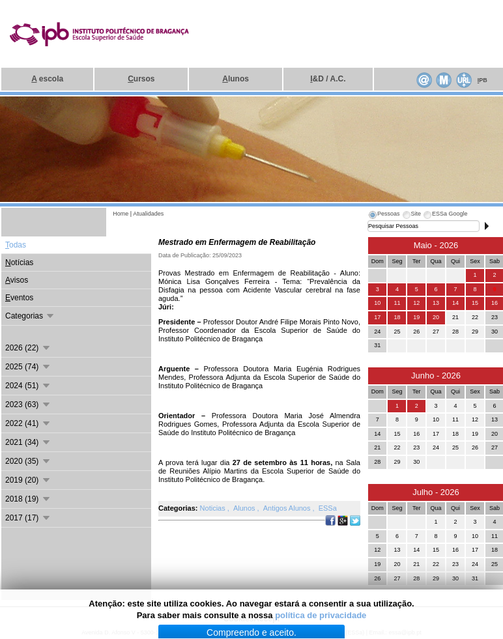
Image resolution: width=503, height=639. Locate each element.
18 (397, 317)
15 (475, 303)
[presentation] (383, 215)
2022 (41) (28, 423)
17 (377, 317)
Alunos (245, 508)
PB (482, 80)
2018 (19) (28, 499)
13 (436, 303)
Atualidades (148, 213)
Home (120, 213)
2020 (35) (28, 461)
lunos (235, 78)
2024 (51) (28, 385)
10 (377, 303)
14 (455, 303)
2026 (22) (28, 348)
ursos (141, 78)
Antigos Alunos (288, 508)
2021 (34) (28, 442)
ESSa (328, 508)
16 (494, 303)
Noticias (213, 508)
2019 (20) (28, 480)
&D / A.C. (327, 78)
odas (15, 244)
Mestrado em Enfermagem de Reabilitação (236, 242)
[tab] (383, 215)
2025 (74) (28, 367)
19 (416, 317)
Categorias (30, 316)
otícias (19, 262)
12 (416, 303)
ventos (19, 297)
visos (16, 280)
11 (397, 303)
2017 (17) (28, 518)
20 (436, 317)
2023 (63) (28, 404)
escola (47, 78)
